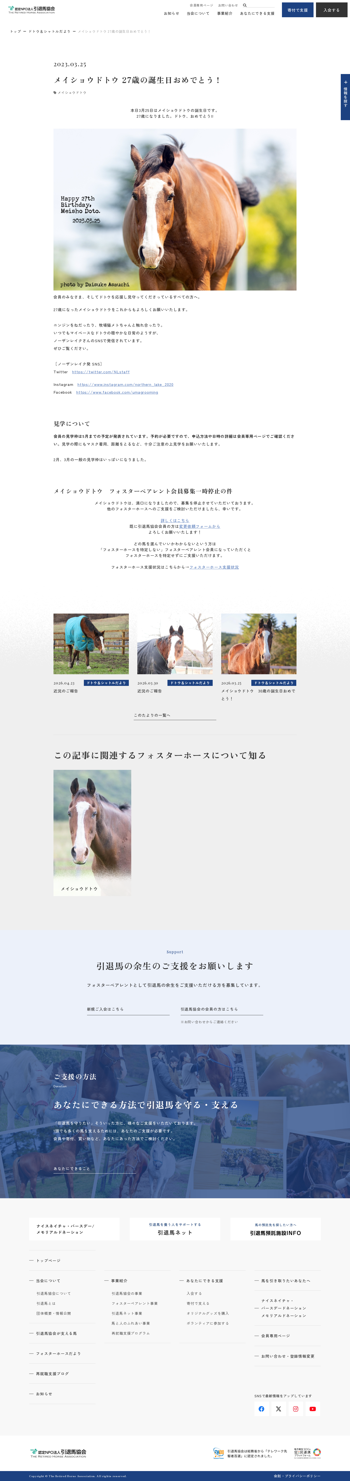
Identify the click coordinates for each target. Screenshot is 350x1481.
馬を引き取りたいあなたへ (286, 1281)
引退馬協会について (53, 1293)
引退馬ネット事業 (127, 1313)
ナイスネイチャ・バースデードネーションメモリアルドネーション (284, 1308)
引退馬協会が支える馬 (57, 1333)
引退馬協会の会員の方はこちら (209, 1009)
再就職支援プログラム (131, 1333)
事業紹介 (225, 13)
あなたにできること (72, 1168)
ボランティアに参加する (208, 1323)
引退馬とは (46, 1303)
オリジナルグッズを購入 (208, 1313)
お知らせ (171, 13)
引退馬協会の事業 (127, 1293)
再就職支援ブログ (53, 1374)
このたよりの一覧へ (152, 715)
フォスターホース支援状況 (214, 567)
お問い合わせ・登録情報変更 (288, 1357)
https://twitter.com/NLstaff (101, 371)
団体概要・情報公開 (53, 1313)
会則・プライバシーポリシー (297, 1475)
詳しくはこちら (175, 520)
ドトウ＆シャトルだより (49, 31)
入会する (332, 10)
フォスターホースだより (59, 1353)
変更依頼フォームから (199, 526)
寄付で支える (198, 1303)
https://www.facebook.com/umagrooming (117, 392)
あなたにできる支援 (257, 13)
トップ (15, 31)
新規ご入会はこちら (105, 1009)
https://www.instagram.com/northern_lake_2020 (126, 384)
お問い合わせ (228, 5)
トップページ (48, 1261)
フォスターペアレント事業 (135, 1303)
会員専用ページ (201, 5)
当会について (198, 13)
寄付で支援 (298, 10)
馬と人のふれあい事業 (131, 1323)
